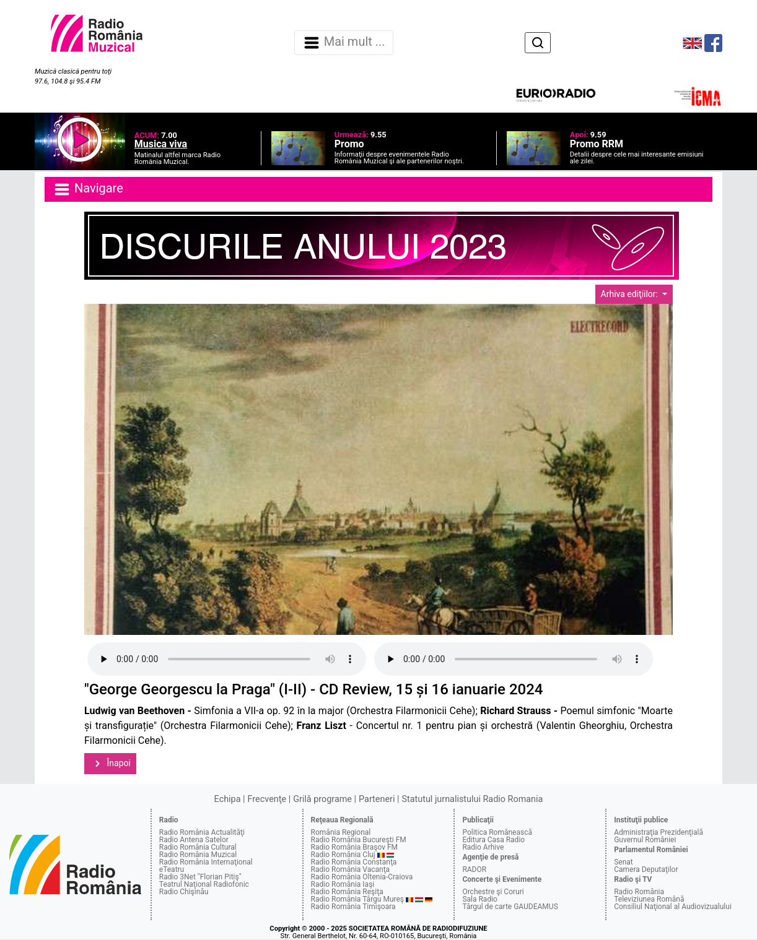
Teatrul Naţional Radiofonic (204, 884)
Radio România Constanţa (354, 862)
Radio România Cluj (343, 854)
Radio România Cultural (198, 847)
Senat (623, 862)
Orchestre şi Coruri (492, 891)
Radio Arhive (483, 847)
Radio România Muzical (198, 854)
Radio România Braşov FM (354, 847)
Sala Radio (479, 899)
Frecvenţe (267, 799)
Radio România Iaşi (343, 884)
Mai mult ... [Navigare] (343, 42)
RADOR (474, 869)
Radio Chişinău (184, 891)
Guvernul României (645, 839)
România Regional (341, 832)
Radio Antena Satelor (194, 839)
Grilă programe (322, 799)
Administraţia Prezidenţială (658, 832)
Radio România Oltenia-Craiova (362, 877)
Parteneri (377, 799)
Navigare (88, 189)
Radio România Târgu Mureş (357, 899)
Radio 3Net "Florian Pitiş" (200, 877)
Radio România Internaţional (206, 862)
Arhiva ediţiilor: (630, 294)
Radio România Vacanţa (350, 869)
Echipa (227, 799)
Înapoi (110, 763)
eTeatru (171, 869)
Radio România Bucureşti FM (358, 839)
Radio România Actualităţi (202, 832)
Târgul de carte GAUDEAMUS (510, 906)
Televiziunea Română (649, 899)
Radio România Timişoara (353, 906)
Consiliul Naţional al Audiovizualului (673, 906)
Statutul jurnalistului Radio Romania (472, 799)
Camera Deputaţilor (646, 869)
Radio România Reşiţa (347, 891)
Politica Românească (497, 832)
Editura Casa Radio (493, 839)
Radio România (639, 891)
